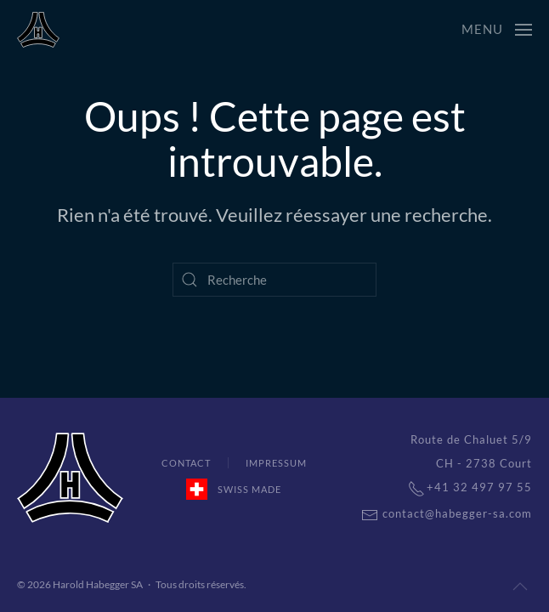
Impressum (276, 462)
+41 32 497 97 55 (461, 487)
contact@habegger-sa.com (438, 513)
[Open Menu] (496, 30)
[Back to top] (520, 586)
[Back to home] (38, 30)
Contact (186, 462)
